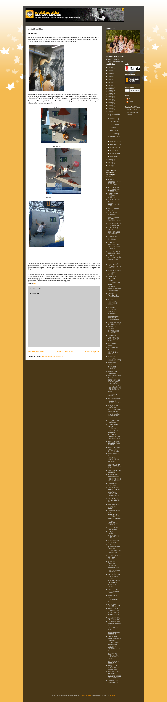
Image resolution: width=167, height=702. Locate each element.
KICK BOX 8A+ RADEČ (113, 395)
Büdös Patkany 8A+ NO (113, 228)
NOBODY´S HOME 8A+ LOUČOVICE (114, 480)
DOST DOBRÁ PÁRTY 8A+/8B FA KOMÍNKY (114, 266)
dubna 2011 (114, 147)
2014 (110, 103)
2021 (110, 82)
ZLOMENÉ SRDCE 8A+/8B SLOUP (114, 677)
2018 (110, 91)
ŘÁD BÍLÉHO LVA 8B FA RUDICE (114, 575)
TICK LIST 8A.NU (114, 59)
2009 (110, 163)
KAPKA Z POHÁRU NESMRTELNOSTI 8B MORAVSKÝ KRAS (114, 388)
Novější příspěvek (36, 351)
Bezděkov (113, 127)
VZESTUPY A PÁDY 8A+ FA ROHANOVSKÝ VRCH (113, 655)
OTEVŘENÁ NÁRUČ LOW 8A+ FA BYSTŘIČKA (114, 494)
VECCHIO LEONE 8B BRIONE (114, 633)
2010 (110, 160)
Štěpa (131, 102)
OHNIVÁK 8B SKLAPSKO (112, 484)
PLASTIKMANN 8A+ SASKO (113, 541)
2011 (110, 111)
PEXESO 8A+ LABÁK (112, 532)
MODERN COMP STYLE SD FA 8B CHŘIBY (114, 443)
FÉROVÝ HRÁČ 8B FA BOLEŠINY (114, 290)
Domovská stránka (64, 351)
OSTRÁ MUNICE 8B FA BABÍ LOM (114, 488)
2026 (110, 67)
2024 (110, 73)
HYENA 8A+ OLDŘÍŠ (112, 327)
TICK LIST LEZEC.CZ (115, 62)
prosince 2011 (115, 114)
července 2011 (115, 137)
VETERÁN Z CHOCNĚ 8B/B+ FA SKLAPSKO (113, 642)
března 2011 (114, 150)
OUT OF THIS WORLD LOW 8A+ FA (114, 500)
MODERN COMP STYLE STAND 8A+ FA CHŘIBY (114, 449)
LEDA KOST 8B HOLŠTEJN (113, 421)
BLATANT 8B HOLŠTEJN (112, 213)
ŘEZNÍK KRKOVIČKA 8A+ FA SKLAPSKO (114, 580)
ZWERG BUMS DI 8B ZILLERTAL (114, 681)
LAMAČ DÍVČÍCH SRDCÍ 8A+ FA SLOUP (114, 416)
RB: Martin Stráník (133, 110)
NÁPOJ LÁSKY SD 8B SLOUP (114, 471)
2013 (110, 105)
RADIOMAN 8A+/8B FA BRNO (114, 566)
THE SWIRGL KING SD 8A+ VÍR (114, 605)
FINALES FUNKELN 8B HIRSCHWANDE (113, 295)
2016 (110, 97)
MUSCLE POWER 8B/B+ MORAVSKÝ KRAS (114, 466)
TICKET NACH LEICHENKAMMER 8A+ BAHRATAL (114, 610)
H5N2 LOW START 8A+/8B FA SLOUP (114, 323)
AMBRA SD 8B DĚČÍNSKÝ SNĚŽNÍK (113, 195)
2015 (110, 100)
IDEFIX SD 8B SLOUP (113, 348)
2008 (110, 166)
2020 (110, 85)
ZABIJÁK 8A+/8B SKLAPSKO (113, 672)
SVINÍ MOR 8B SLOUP (113, 601)
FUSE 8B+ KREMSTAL (112, 308)
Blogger (112, 695)
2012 (110, 109)
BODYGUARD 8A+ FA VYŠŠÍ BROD (114, 224)
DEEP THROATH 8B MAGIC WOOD (114, 252)
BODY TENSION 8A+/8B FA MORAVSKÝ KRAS (114, 219)
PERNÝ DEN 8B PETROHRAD (113, 528)
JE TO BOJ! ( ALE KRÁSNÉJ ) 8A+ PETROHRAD (114, 381)
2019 (110, 88)
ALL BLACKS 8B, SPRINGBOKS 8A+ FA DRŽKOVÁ (114, 189)
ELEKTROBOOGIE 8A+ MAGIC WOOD (114, 272)
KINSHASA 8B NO (114, 398)
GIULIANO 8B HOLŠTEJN (112, 313)
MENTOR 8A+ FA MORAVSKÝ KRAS (114, 438)
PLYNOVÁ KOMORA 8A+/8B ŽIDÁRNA (114, 546)
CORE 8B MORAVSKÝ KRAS (114, 243)
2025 (110, 70)
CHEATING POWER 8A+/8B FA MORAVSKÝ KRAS (113, 338)
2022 (110, 79)
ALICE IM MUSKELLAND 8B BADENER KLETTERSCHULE (114, 182)
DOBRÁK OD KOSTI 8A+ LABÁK (114, 256)
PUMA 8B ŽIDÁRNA (111, 562)
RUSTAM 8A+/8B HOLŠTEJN (114, 571)
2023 (110, 76)
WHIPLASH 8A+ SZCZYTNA (113, 662)
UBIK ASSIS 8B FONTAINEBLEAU (114, 618)
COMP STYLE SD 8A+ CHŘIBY (114, 233)
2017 (110, 94)
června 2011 (114, 141)
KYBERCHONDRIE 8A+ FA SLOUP (114, 410)
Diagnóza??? (114, 121)
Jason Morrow (86, 695)
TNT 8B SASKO (113, 615)
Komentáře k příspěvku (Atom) (52, 356)
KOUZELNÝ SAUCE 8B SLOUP (114, 402)
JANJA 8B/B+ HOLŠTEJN (112, 368)
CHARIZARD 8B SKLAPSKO (113, 332)
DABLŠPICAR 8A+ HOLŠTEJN (114, 248)
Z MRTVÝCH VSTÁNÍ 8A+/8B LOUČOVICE (113, 667)
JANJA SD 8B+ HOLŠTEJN (113, 372)
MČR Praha (114, 130)
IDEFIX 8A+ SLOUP (112, 344)
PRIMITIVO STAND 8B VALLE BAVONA (114, 557)
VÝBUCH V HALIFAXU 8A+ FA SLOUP (114, 648)
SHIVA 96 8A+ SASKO (113, 586)
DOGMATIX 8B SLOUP (113, 261)
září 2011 (113, 119)
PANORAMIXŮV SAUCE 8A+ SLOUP (113, 506)
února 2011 (114, 153)
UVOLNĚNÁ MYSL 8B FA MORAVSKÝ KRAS (114, 623)
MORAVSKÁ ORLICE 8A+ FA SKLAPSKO (113, 459)
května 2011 (114, 144)
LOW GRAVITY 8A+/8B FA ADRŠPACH (113, 432)
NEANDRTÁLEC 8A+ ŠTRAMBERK (114, 475)
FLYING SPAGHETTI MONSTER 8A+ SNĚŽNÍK (113, 302)
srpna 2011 (114, 134)
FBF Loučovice (115, 124)
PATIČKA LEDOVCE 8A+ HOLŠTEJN (113, 523)
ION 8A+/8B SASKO (112, 363)
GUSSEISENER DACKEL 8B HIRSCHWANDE (113, 318)
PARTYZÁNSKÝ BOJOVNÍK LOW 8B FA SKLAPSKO (114, 516)
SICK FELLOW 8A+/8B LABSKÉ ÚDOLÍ (113, 591)
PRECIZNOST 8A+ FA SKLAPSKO (114, 552)
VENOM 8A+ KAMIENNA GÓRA (114, 637)
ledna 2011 (114, 156)
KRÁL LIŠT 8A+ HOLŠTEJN (113, 406)
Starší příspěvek (92, 351)
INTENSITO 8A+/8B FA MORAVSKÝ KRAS (114, 358)
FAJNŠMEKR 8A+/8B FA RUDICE (112, 278)
